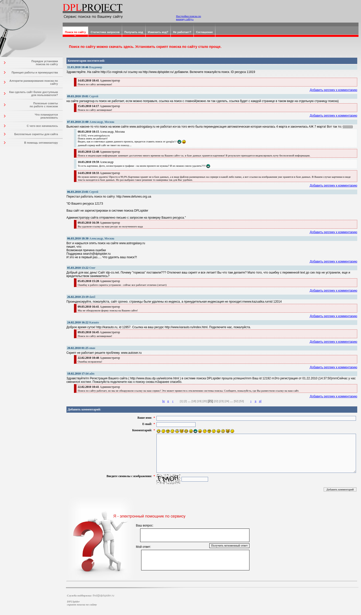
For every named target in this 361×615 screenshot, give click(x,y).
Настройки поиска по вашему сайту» (188, 18)
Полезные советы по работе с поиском (44, 105)
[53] (241, 401)
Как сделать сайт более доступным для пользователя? (33, 94)
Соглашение (204, 32)
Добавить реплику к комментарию (333, 90)
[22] (216, 401)
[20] (204, 401)
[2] (185, 401)
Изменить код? (158, 32)
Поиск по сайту (75, 32)
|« (163, 401)
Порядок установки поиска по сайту (44, 63)
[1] (181, 401)
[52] (236, 401)
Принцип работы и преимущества (35, 72)
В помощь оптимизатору (41, 142)
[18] (194, 401)
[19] (199, 401)
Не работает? (182, 32)
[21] (210, 401)
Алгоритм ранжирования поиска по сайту (33, 82)
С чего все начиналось (42, 125)
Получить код (133, 32)
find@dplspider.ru (103, 595)
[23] (221, 401)
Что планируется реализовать (46, 116)
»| (260, 401)
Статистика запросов (105, 32)
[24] (227, 401)
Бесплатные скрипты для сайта (36, 134)
